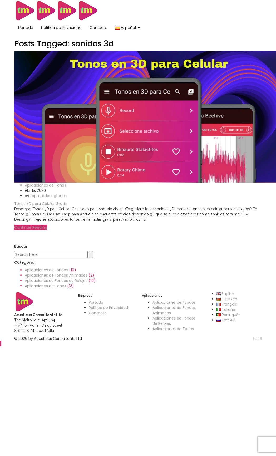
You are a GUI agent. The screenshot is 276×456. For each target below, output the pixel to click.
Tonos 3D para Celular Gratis (40, 203)
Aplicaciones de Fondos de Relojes (56, 280)
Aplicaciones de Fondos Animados (56, 275)
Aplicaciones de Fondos (46, 270)
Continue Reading (30, 227)
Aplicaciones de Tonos (45, 185)
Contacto (98, 27)
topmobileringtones (48, 195)
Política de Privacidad (61, 27)
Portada (25, 27)
